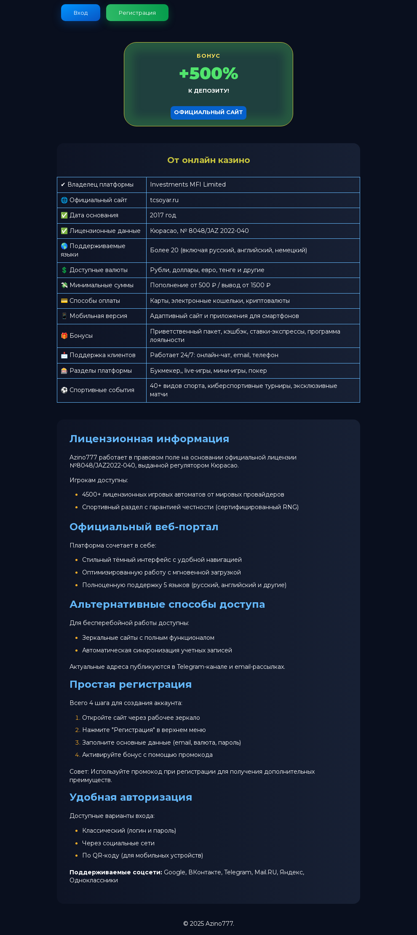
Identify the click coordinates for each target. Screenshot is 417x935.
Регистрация (137, 12)
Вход (81, 12)
